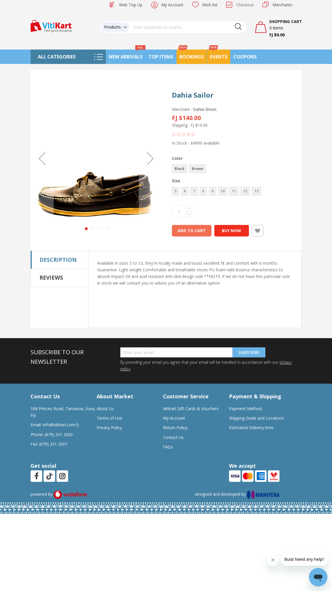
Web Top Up (130, 4)
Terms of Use (109, 418)
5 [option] (176, 191)
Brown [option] (197, 168)
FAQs (168, 447)
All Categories (57, 57)
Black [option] (180, 168)
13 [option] (256, 191)
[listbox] (230, 169)
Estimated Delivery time (251, 427)
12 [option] (245, 191)
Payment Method (245, 408)
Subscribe (249, 352)
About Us (105, 408)
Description (58, 259)
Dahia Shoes (205, 109)
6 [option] (185, 191)
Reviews (51, 277)
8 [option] (203, 191)
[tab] (60, 260)
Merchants (282, 4)
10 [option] (223, 191)
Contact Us (173, 437)
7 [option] (194, 191)
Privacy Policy (109, 427)
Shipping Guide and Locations (256, 418)
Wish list (209, 4)
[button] (42, 158)
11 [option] (234, 191)
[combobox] (187, 27)
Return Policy (175, 427)
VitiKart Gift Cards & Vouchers (191, 408)
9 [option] (212, 191)
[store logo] (51, 25)
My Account (172, 4)
